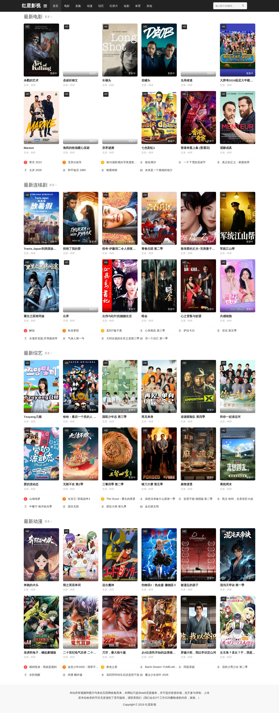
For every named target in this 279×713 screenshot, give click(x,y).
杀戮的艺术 (31, 80)
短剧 (126, 5)
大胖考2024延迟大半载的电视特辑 (242, 80)
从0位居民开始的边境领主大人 (161, 652)
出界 (66, 316)
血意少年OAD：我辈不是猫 (81, 667)
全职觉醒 (32, 675)
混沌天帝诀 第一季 (232, 585)
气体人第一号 (73, 338)
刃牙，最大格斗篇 (114, 652)
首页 (55, 5)
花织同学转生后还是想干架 (120, 675)
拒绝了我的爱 (72, 248)
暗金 (144, 316)
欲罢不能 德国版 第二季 (195, 499)
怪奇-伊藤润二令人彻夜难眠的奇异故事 (127, 248)
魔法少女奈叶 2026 (154, 675)
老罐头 (145, 80)
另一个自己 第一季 (154, 338)
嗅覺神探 (109, 170)
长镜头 (106, 80)
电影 (67, 5)
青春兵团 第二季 (152, 248)
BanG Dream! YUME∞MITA (159, 667)
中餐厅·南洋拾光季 (38, 506)
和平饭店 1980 (74, 170)
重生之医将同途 (34, 316)
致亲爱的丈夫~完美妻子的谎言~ (201, 248)
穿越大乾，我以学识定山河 (198, 652)
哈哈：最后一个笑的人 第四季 (82, 416)
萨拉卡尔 (186, 330)
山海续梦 (32, 499)
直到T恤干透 (111, 330)
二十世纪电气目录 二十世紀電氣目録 (87, 652)
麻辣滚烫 (186, 484)
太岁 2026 (33, 170)
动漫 (89, 5)
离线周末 (226, 484)
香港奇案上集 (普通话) (195, 147)
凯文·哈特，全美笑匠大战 (235, 499)
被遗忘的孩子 (189, 585)
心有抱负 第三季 (152, 330)
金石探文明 (149, 506)
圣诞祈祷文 (70, 80)
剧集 (78, 5)
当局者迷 (186, 80)
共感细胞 (226, 316)
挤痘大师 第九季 (113, 506)
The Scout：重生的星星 (118, 499)
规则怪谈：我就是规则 (40, 667)
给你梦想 (70, 330)
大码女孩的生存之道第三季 (120, 338)
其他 (149, 5)
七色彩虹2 (148, 147)
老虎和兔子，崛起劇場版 (40, 652)
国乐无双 (70, 506)
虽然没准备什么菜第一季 (157, 499)
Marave (29, 147)
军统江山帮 (227, 248)
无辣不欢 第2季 (73, 484)
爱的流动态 (31, 484)
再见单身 (147, 416)
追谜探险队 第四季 (193, 416)
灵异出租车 (72, 162)
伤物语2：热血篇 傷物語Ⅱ (158, 585)
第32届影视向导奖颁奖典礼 (120, 162)
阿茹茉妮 (186, 667)
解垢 (29, 330)
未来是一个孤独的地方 (156, 170)
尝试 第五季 (227, 330)
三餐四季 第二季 (113, 484)
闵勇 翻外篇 (72, 675)
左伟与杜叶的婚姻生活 (117, 316)
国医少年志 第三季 (114, 416)
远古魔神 (108, 585)
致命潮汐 (148, 162)
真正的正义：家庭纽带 (233, 162)
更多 (48, 16)
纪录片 (114, 5)
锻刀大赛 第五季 (152, 484)
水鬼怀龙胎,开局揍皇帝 (40, 338)
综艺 (101, 5)
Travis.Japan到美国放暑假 (41, 248)
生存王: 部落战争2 (76, 499)
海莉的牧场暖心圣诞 (76, 147)
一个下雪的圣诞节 (192, 162)
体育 (138, 5)
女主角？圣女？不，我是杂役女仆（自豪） (248, 652)
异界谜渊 (108, 147)
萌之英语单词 (72, 585)
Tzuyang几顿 (33, 416)
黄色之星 (109, 667)
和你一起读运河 (230, 416)
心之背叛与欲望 (191, 316)
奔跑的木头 (31, 585)
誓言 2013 (33, 162)
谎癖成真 (226, 147)
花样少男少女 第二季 (232, 667)
